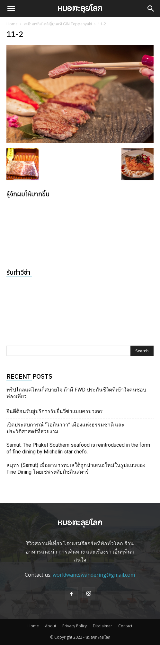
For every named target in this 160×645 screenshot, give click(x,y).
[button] (11, 8)
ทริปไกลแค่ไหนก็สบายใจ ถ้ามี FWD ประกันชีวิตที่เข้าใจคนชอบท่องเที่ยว (76, 393)
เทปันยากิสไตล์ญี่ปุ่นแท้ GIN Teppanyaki (58, 24)
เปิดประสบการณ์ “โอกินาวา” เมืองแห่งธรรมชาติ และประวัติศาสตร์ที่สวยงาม (65, 428)
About (50, 626)
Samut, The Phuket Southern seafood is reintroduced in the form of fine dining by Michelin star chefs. (78, 448)
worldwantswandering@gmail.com (94, 574)
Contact (125, 626)
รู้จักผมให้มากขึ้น (27, 193)
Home (12, 24)
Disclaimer (102, 626)
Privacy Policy (74, 626)
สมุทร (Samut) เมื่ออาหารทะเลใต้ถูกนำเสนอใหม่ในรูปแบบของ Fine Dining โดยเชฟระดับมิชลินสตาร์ (76, 468)
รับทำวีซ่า (18, 272)
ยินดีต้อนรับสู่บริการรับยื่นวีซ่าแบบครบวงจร (54, 411)
